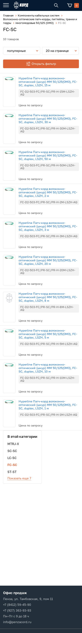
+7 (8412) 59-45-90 (17, 604)
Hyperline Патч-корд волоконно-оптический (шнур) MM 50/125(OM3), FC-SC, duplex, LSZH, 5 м (48, 334)
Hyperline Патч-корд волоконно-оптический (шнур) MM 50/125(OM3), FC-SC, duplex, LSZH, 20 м (48, 260)
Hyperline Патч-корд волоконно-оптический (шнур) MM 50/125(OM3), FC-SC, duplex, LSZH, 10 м (48, 368)
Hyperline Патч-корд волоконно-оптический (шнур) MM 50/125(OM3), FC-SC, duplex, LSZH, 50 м (48, 155)
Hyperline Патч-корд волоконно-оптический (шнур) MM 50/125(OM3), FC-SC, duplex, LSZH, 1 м (48, 404)
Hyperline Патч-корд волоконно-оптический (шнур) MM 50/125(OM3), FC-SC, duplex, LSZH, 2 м (48, 192)
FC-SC (12, 465)
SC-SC (12, 451)
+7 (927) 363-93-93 (17, 610)
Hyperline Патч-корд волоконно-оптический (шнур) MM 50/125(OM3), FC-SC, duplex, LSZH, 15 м (48, 81)
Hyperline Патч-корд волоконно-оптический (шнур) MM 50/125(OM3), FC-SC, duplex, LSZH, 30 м (48, 118)
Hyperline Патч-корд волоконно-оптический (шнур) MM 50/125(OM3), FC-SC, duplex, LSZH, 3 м (48, 226)
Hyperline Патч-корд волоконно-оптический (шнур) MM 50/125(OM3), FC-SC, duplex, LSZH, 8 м (48, 297)
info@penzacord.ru (17, 622)
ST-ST (12, 472)
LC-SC (12, 458)
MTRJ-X (13, 444)
